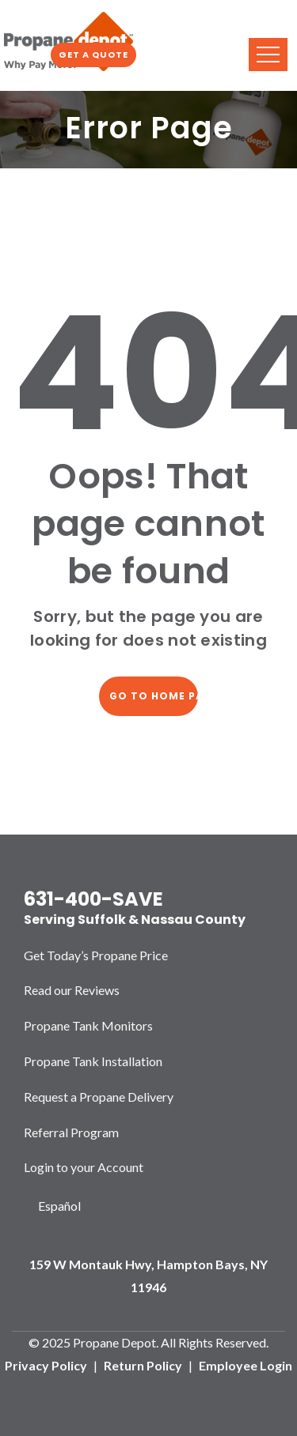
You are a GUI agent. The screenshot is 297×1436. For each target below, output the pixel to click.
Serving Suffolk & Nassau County (135, 919)
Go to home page (153, 696)
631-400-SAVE (93, 899)
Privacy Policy (46, 1365)
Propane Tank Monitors (88, 1025)
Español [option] (59, 1205)
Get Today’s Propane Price (96, 955)
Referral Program (71, 1132)
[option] (59, 1206)
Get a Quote (93, 54)
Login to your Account (83, 1166)
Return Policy (143, 1365)
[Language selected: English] (59, 1206)
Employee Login (245, 1365)
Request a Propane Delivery (98, 1096)
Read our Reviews (72, 989)
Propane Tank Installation (93, 1061)
